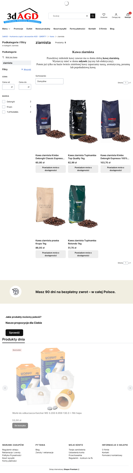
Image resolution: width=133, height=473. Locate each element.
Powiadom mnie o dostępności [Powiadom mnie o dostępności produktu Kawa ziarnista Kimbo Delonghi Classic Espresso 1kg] (50, 168)
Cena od (6, 82)
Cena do (22, 82)
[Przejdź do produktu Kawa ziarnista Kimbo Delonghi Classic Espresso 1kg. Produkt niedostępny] (51, 121)
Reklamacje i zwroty (11, 452)
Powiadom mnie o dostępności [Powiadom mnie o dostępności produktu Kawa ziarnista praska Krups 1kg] (50, 254)
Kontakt (105, 452)
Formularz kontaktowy (112, 455)
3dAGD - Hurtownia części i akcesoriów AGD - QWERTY (24, 36)
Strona (120, 83)
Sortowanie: (41, 76)
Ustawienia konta (76, 452)
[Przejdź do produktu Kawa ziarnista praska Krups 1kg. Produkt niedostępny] (51, 206)
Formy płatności (9, 461)
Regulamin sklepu (10, 449)
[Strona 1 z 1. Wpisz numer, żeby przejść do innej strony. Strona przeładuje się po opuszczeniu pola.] (126, 82)
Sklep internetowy (63, 469)
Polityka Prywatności (11, 455)
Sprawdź (14, 332)
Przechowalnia (75, 455)
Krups (9, 107)
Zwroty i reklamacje (44, 452)
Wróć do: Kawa (9, 57)
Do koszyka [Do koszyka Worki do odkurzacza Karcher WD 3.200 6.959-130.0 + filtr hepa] (20, 425)
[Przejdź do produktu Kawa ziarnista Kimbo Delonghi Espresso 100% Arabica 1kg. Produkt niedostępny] (116, 121)
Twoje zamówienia (77, 449)
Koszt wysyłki (8, 458)
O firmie (105, 449)
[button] (92, 16)
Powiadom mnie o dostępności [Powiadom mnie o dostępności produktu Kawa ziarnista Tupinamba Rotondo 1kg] (83, 254)
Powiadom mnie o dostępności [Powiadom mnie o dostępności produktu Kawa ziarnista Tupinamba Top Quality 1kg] (83, 168)
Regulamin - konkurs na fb (81, 458)
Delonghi (11, 101)
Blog (38, 449)
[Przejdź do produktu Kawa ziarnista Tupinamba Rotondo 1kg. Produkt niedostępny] (83, 206)
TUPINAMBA (12, 112)
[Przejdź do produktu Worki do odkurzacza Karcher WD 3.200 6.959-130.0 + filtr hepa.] (47, 379)
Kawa (52, 36)
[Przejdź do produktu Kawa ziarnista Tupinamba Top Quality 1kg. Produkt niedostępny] (83, 121)
